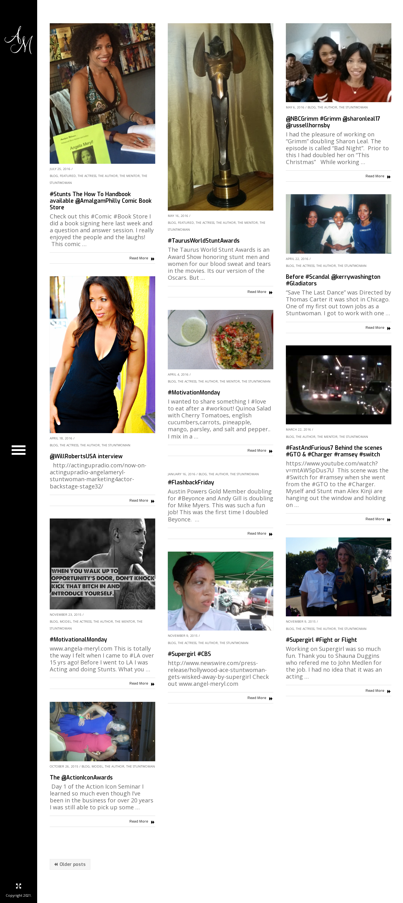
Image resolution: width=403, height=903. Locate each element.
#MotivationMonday (194, 392)
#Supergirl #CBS (189, 654)
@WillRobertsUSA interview (86, 456)
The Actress (87, 176)
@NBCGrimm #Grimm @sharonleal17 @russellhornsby (333, 122)
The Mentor (130, 176)
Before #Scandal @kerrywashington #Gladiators (333, 280)
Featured (68, 176)
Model (65, 621)
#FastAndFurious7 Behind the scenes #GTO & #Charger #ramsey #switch (334, 451)
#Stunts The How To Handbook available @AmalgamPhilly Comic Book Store (100, 200)
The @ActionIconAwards (81, 777)
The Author (108, 176)
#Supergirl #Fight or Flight (321, 640)
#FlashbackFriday (191, 482)
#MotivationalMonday (78, 639)
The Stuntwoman (353, 107)
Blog (54, 176)
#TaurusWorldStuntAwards (204, 241)
